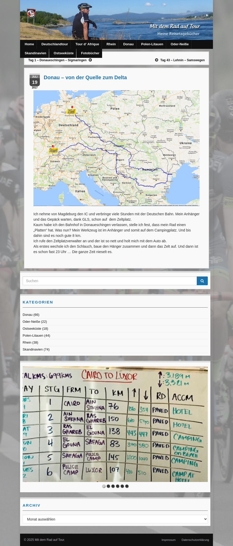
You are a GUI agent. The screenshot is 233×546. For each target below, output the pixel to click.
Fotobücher (90, 53)
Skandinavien (35, 53)
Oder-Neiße (180, 44)
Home (29, 44)
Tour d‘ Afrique (87, 44)
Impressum (169, 539)
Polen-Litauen (152, 44)
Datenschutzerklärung (195, 539)
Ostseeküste (64, 53)
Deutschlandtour (54, 44)
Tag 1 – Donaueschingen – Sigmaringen (57, 60)
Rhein (111, 44)
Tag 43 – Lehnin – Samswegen (182, 60)
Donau (128, 44)
